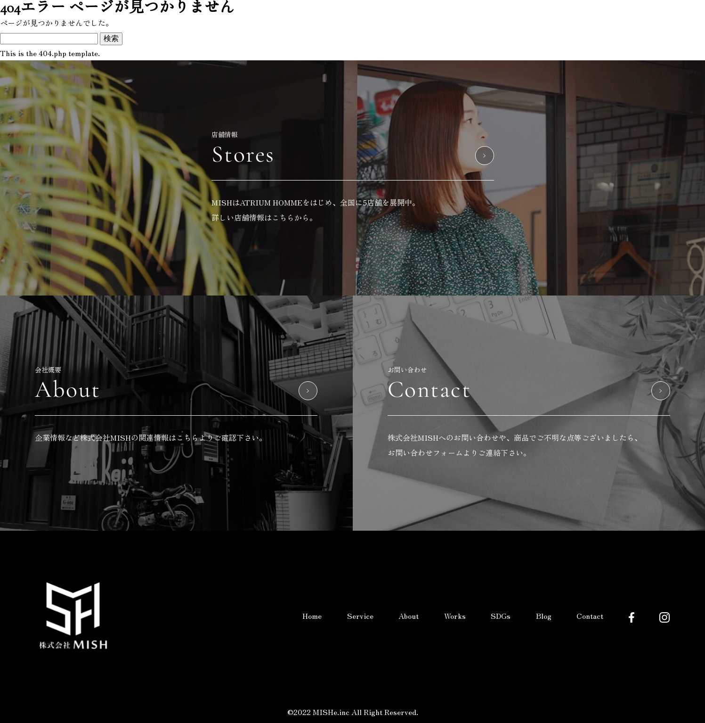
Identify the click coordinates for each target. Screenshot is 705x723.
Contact (589, 615)
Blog (543, 615)
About (408, 615)
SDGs (501, 615)
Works (455, 615)
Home (312, 615)
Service (360, 615)
